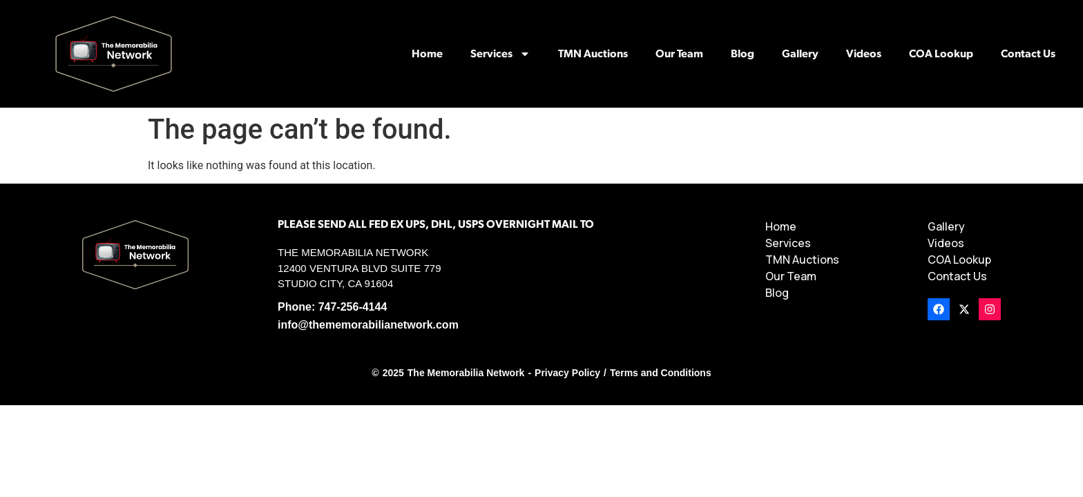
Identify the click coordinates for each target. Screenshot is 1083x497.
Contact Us (1028, 53)
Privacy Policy (567, 372)
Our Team (679, 53)
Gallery (800, 53)
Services (500, 53)
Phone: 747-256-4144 (332, 307)
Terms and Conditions (660, 372)
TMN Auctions (593, 53)
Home (427, 53)
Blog (742, 53)
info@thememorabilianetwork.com (368, 325)
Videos (863, 53)
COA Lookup (941, 53)
